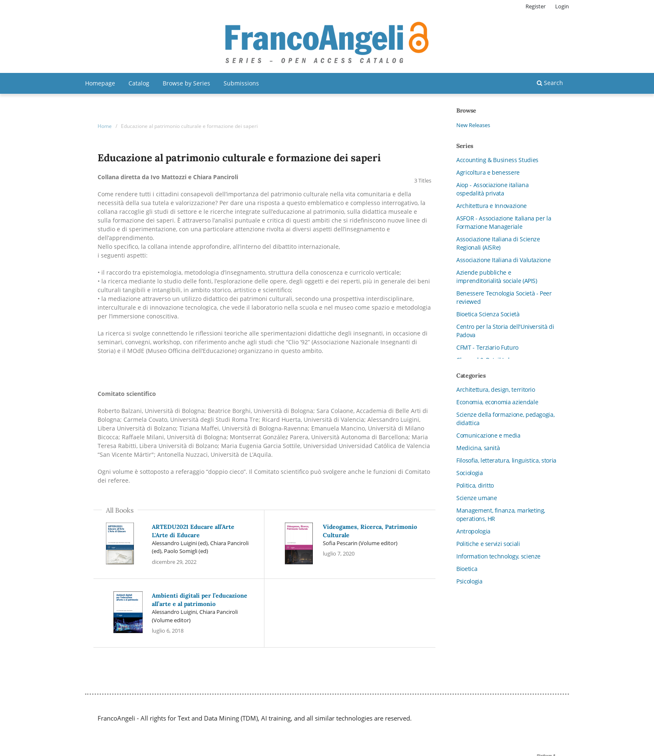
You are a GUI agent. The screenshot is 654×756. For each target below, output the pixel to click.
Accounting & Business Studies (497, 160)
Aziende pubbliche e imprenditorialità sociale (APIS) (496, 276)
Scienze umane (476, 498)
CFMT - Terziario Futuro (487, 347)
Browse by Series (186, 83)
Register (536, 6)
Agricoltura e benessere (488, 172)
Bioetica (466, 569)
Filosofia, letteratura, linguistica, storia (506, 460)
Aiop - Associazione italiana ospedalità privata (492, 189)
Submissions (241, 83)
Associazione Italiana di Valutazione (503, 260)
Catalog (138, 83)
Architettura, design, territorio (495, 389)
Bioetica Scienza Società (488, 314)
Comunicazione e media (488, 435)
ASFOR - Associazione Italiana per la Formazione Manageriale (503, 222)
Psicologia (469, 581)
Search (550, 83)
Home (105, 126)
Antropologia (473, 531)
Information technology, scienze (498, 556)
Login (562, 6)
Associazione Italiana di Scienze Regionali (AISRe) (498, 243)
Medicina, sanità (478, 448)
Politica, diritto (475, 485)
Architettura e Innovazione (491, 206)
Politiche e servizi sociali (488, 544)
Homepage (100, 83)
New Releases (473, 125)
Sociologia (469, 473)
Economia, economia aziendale (497, 402)
